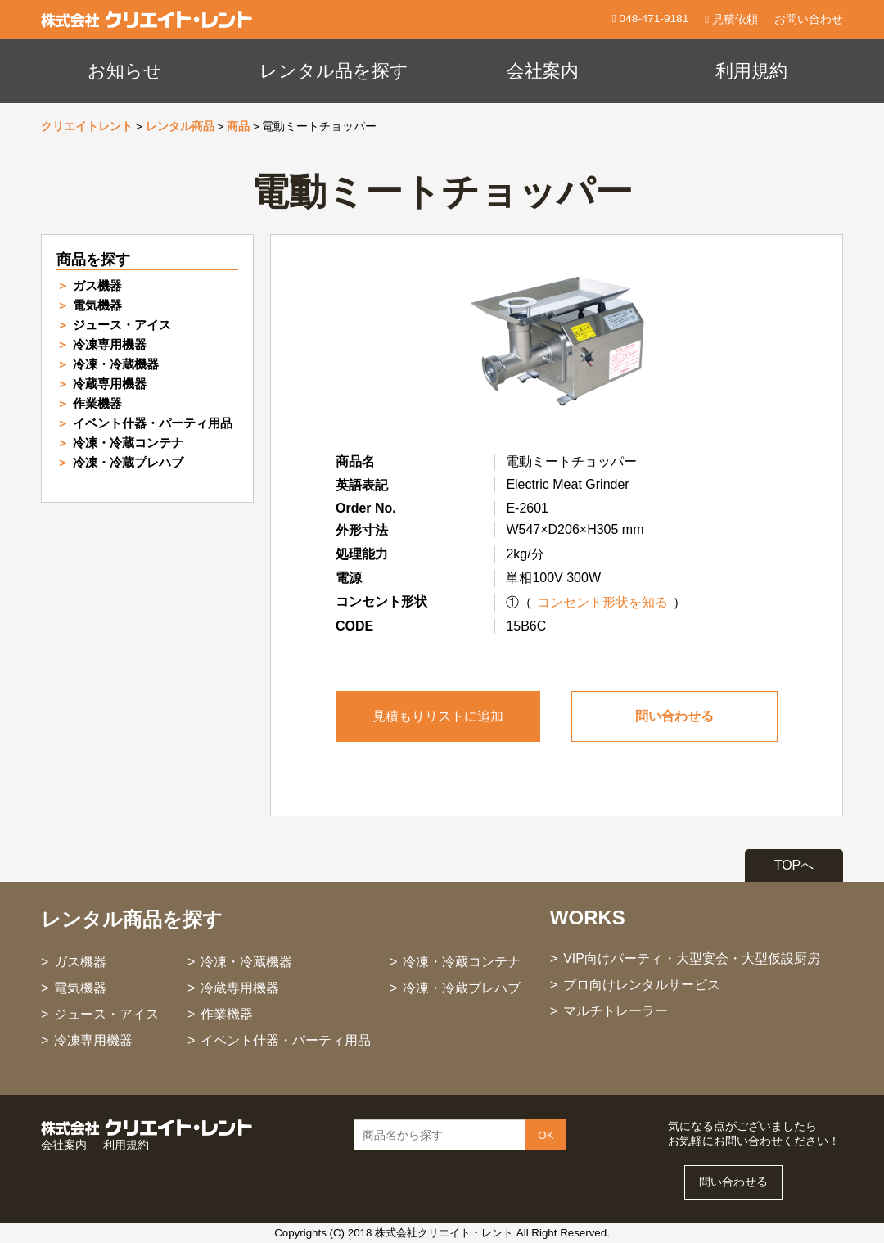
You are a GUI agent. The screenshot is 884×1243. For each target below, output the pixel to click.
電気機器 (97, 305)
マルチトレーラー (615, 1011)
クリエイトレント (87, 126)
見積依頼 (731, 19)
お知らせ (125, 71)
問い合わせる (674, 716)
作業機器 (97, 403)
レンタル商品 (180, 126)
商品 (238, 126)
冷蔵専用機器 (110, 384)
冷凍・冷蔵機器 (116, 364)
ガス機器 (97, 285)
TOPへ (794, 865)
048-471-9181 (652, 18)
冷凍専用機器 (110, 344)
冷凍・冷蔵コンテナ (128, 443)
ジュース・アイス (122, 325)
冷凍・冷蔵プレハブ (128, 462)
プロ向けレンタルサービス (641, 985)
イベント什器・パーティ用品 (152, 423)
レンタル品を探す (333, 71)
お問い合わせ (808, 19)
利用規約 (751, 71)
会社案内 (543, 71)
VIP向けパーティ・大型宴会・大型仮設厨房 (691, 958)
